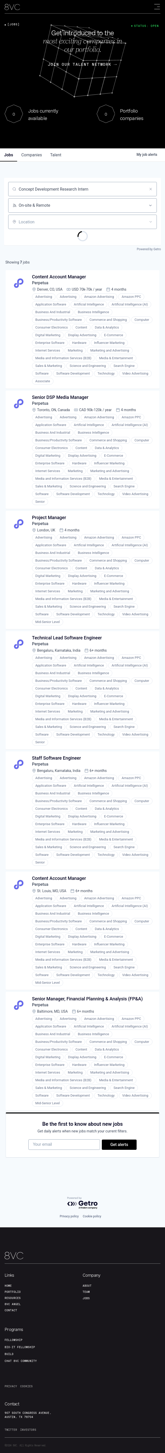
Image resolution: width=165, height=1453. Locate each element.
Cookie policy (92, 1216)
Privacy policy (69, 1216)
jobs (8, 154)
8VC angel (13, 1304)
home (8, 1285)
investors (28, 1429)
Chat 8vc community (21, 1360)
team (86, 1291)
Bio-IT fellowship (20, 1347)
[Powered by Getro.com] (82, 1203)
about (87, 1285)
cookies (26, 1386)
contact (11, 1310)
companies (31, 154)
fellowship (14, 1339)
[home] (12, 7)
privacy (11, 1386)
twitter (11, 1429)
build (9, 1354)
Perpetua (40, 283)
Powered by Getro (149, 249)
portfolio (13, 1291)
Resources (13, 1297)
